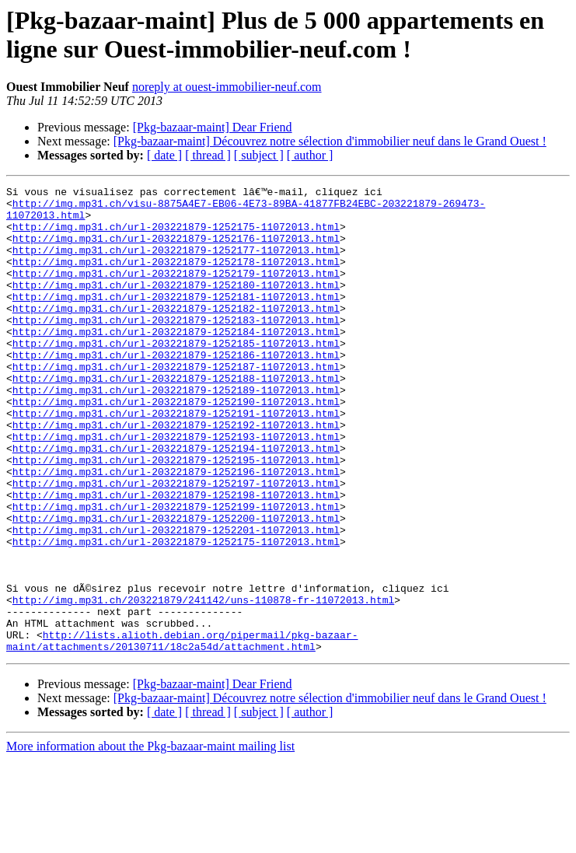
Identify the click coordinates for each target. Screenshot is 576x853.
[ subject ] (259, 155)
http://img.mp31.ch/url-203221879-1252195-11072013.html (176, 516)
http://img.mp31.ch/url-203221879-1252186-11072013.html (176, 390)
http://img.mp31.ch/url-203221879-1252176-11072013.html (176, 250)
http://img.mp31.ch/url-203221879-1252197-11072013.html (176, 544)
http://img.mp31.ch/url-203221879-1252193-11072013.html (176, 488)
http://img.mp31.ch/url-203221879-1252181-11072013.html (176, 320)
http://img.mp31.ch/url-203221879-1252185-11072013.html (176, 376)
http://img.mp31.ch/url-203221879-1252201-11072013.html (176, 600)
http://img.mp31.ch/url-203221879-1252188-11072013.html (176, 418)
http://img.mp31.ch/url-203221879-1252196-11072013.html (176, 530)
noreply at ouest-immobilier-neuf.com (227, 86)
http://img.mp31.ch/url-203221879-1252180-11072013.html (176, 306)
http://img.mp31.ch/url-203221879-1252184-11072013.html (176, 362)
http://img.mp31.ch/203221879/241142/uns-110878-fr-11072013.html (203, 683)
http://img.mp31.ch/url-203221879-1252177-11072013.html (176, 264)
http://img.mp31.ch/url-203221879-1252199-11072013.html (176, 572)
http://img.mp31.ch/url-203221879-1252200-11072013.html (176, 586)
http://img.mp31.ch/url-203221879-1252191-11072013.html (176, 460)
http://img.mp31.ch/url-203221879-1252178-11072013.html (176, 278)
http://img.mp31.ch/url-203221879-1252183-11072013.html (176, 348)
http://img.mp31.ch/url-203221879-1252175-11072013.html (176, 236)
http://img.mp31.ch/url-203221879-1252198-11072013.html (176, 558)
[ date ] (164, 155)
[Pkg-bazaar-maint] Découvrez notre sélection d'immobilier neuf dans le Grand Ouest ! (329, 141)
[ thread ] (208, 155)
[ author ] (310, 155)
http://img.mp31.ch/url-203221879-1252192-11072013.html (176, 474)
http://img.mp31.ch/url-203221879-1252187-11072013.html (176, 404)
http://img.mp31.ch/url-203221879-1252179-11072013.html (176, 292)
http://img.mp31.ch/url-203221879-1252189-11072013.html (176, 432)
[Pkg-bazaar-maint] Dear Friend (212, 127)
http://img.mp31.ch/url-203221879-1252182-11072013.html (176, 334)
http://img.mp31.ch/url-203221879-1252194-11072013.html (176, 502)
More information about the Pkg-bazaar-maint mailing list (150, 839)
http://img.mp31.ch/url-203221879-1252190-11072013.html (176, 446)
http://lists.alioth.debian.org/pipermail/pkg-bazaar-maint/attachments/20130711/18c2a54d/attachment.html (182, 732)
